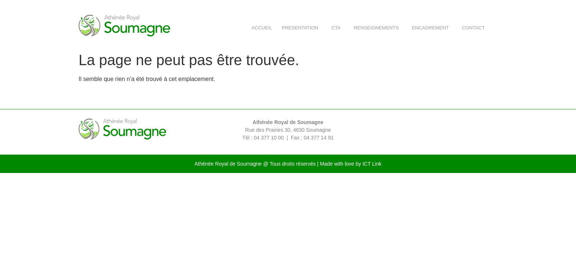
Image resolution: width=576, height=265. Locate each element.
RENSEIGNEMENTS (378, 28)
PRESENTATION (302, 28)
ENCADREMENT (432, 28)
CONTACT (475, 28)
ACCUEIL (262, 28)
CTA (337, 28)
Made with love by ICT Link (351, 164)
